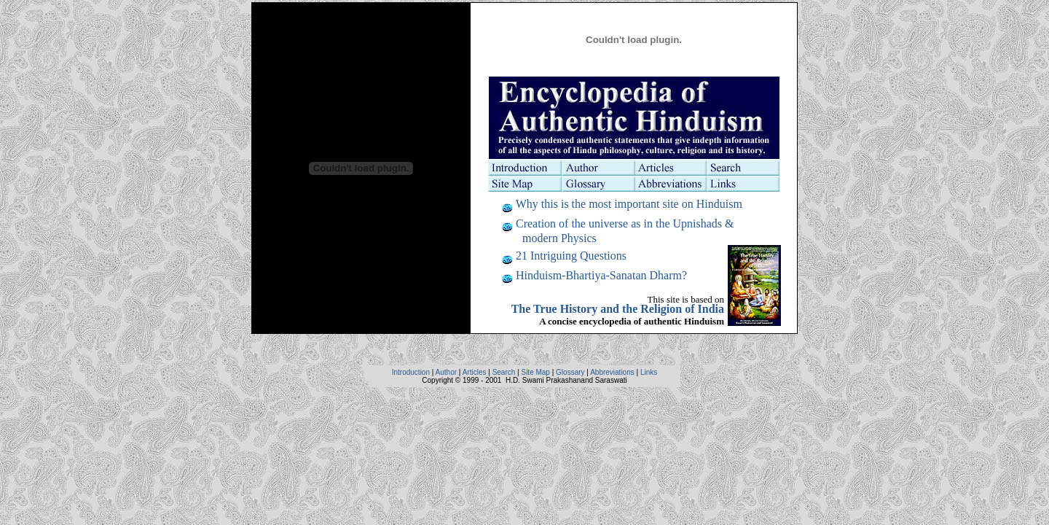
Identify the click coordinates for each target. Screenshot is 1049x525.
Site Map (535, 372)
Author (446, 372)
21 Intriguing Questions (571, 255)
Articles (475, 372)
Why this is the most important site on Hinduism (629, 204)
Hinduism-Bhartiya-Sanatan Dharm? (601, 275)
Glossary (570, 372)
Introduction (411, 372)
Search (504, 372)
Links (648, 372)
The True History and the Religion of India (617, 309)
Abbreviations (612, 372)
